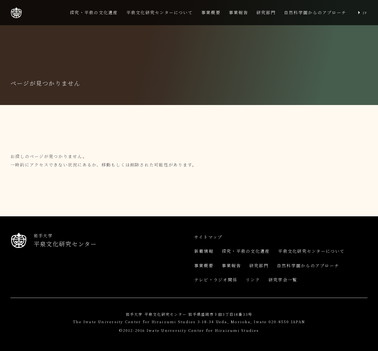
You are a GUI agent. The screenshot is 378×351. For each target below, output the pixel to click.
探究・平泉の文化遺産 (94, 12)
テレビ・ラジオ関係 (215, 280)
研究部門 (266, 12)
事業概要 (210, 12)
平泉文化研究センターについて (159, 12)
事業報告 (238, 12)
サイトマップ (208, 237)
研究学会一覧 (283, 280)
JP (365, 12)
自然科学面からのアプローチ (315, 12)
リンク (253, 280)
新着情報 (203, 251)
